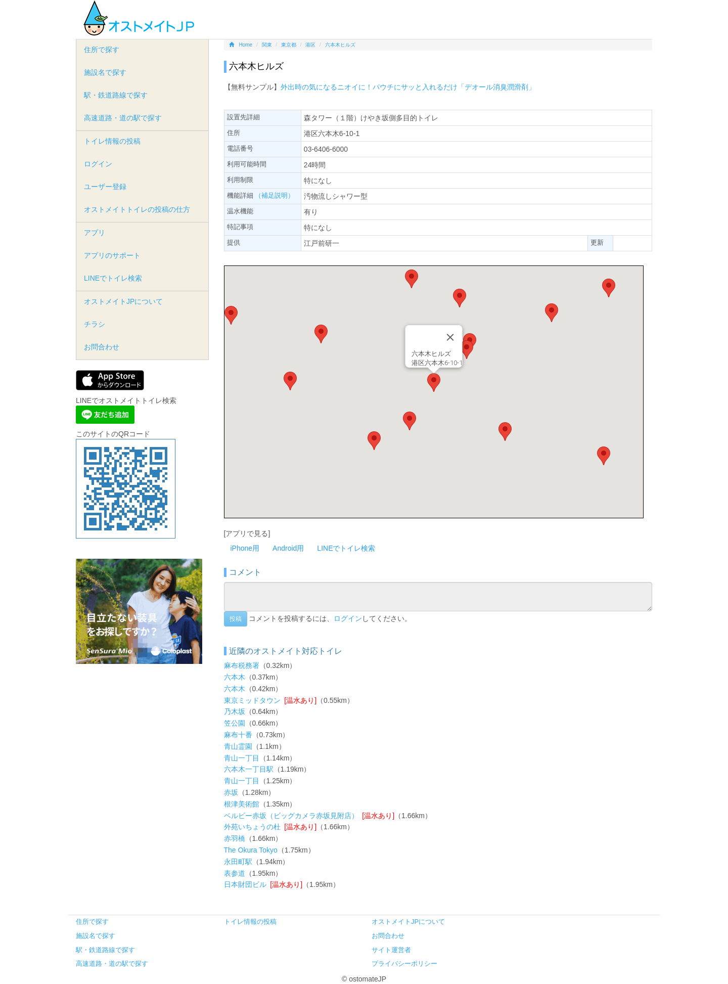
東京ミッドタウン (252, 700)
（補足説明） (274, 195)
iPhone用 (245, 548)
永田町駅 (238, 862)
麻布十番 (238, 735)
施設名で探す (105, 72)
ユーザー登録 (105, 187)
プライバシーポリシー (404, 963)
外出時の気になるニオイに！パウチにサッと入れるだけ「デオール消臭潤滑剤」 (408, 87)
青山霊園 (238, 746)
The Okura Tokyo (251, 850)
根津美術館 (241, 804)
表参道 (234, 873)
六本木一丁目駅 (249, 769)
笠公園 (234, 723)
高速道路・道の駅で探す (123, 118)
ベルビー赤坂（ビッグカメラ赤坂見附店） (291, 816)
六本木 (234, 677)
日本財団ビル (245, 884)
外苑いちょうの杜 (252, 827)
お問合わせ (101, 347)
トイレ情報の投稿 (112, 141)
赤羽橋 (234, 838)
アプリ (94, 233)
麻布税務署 (241, 665)
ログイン (348, 618)
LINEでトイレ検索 (346, 548)
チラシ (94, 324)
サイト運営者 (391, 950)
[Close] (450, 337)
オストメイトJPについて (123, 301)
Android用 (288, 548)
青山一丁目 (241, 758)
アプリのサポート (112, 255)
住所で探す (101, 50)
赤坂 (231, 792)
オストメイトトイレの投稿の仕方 (137, 209)
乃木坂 (234, 711)
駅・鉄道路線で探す (116, 95)
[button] (433, 382)
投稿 (236, 618)
